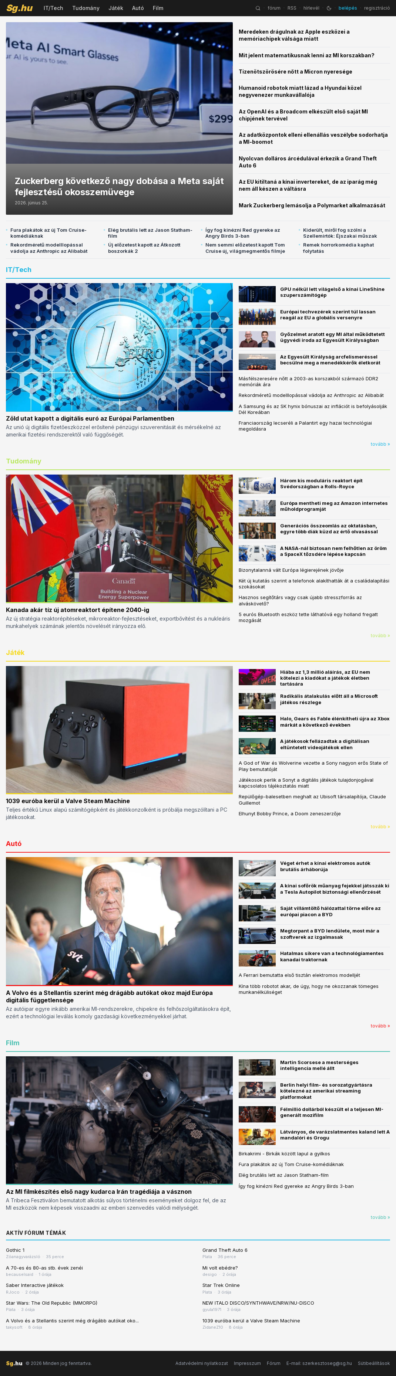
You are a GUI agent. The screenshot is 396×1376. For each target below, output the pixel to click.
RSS (292, 8)
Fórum (274, 1363)
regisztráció (377, 8)
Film (158, 8)
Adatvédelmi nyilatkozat (201, 1363)
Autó (138, 8)
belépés (348, 8)
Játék (115, 8)
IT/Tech (53, 8)
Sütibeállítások (374, 1363)
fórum (274, 8)
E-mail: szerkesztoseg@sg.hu (319, 1363)
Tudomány (86, 8)
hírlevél (311, 8)
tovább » (380, 444)
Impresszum (247, 1363)
